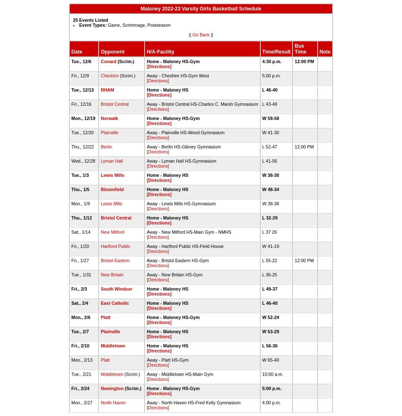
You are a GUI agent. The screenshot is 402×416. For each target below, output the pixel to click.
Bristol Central (115, 104)
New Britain (112, 274)
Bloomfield (112, 189)
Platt (105, 317)
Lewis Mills (112, 175)
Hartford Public (115, 246)
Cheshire (110, 75)
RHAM (107, 89)
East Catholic (115, 303)
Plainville (109, 132)
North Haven (113, 402)
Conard (108, 61)
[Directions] (159, 66)
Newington (112, 388)
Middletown (113, 345)
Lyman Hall (112, 160)
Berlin (106, 146)
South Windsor (116, 288)
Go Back (201, 34)
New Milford (112, 232)
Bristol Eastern (115, 260)
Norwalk (109, 118)
